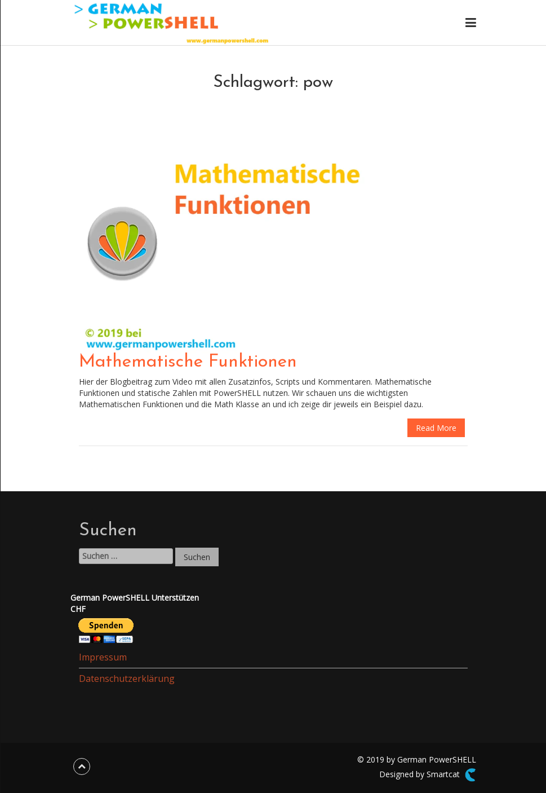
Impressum (103, 657)
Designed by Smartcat (427, 775)
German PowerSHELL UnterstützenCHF (134, 603)
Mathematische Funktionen (188, 362)
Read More (436, 427)
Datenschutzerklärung (127, 678)
